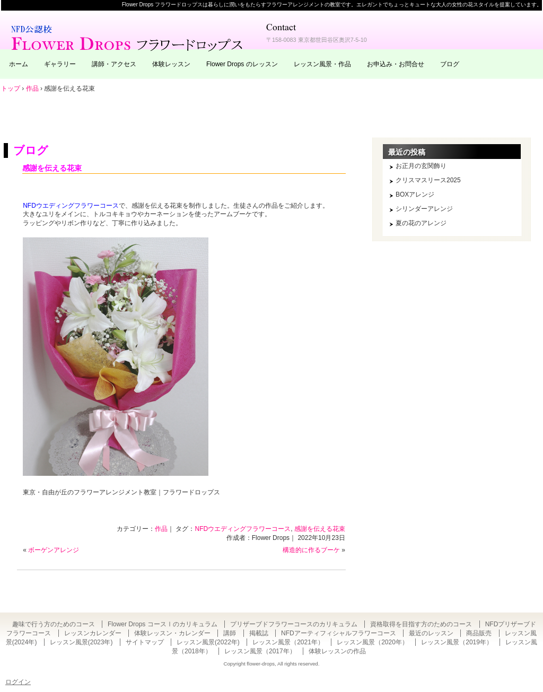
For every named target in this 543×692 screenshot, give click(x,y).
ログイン (18, 682)
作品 (161, 529)
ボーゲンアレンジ (53, 550)
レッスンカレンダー (92, 633)
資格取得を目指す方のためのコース (421, 624)
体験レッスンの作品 (337, 651)
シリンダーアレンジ (424, 208)
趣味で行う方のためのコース (53, 624)
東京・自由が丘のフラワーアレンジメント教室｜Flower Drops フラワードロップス (128, 37)
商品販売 (479, 633)
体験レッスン (171, 64)
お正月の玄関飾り (421, 166)
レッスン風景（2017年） (260, 651)
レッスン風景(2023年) (81, 642)
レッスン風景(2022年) (208, 642)
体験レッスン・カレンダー (172, 633)
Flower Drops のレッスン (242, 64)
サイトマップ (145, 642)
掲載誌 (258, 633)
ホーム (18, 64)
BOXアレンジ (415, 194)
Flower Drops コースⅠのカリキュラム (162, 624)
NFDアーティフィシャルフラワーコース (338, 633)
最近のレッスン (431, 633)
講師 (229, 633)
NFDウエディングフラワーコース (71, 205)
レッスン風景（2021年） (288, 642)
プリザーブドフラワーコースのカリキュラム (293, 624)
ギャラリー (60, 64)
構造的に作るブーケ (311, 550)
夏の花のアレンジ (421, 223)
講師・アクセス (114, 64)
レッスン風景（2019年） (457, 642)
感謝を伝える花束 (52, 168)
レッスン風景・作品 (322, 64)
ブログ (449, 64)
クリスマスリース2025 (428, 180)
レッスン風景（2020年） (372, 642)
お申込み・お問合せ (395, 64)
